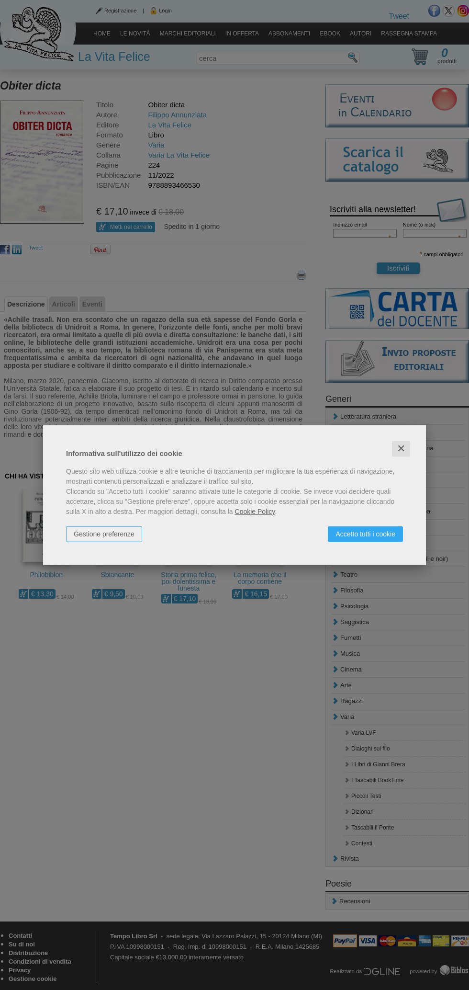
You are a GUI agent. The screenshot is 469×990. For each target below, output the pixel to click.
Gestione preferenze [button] (104, 534)
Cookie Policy (255, 511)
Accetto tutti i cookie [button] (365, 534)
